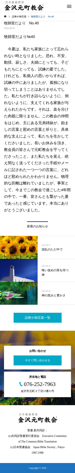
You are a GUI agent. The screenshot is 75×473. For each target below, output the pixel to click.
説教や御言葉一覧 (37, 317)
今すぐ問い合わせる (37, 360)
